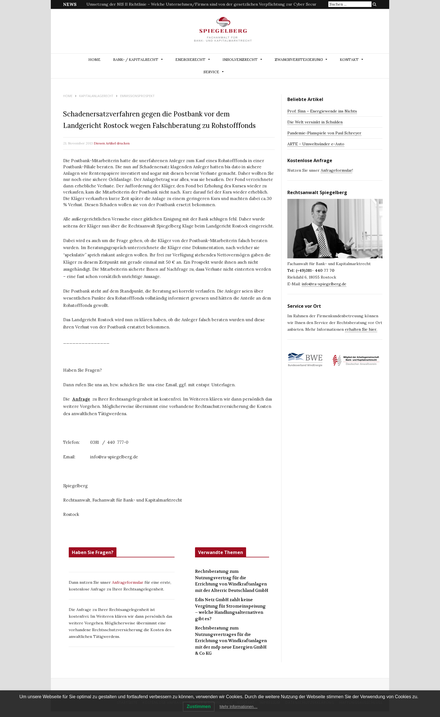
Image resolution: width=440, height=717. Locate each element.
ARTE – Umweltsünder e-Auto (315, 143)
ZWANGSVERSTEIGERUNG (299, 59)
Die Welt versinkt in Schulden (315, 122)
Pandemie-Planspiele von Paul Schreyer (324, 132)
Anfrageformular (128, 582)
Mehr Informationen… (238, 706)
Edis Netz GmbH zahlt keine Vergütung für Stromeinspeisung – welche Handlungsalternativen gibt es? (230, 609)
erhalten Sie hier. (361, 329)
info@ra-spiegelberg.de (324, 283)
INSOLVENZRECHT (240, 59)
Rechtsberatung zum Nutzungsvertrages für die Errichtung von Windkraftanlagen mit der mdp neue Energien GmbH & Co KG (231, 640)
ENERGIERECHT (190, 59)
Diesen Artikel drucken (112, 143)
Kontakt (349, 59)
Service (211, 72)
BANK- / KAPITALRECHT (135, 59)
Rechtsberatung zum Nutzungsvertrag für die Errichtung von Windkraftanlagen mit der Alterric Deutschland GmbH (231, 581)
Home (94, 59)
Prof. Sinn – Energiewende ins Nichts (322, 111)
